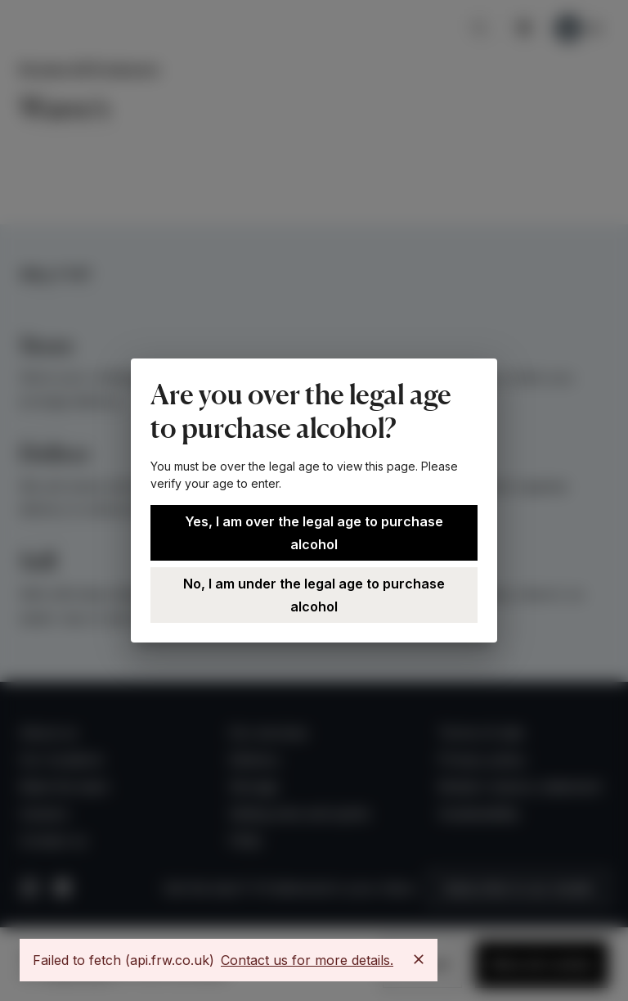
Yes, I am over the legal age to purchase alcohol (314, 532)
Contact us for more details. (307, 960)
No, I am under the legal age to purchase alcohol (314, 595)
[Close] (418, 959)
